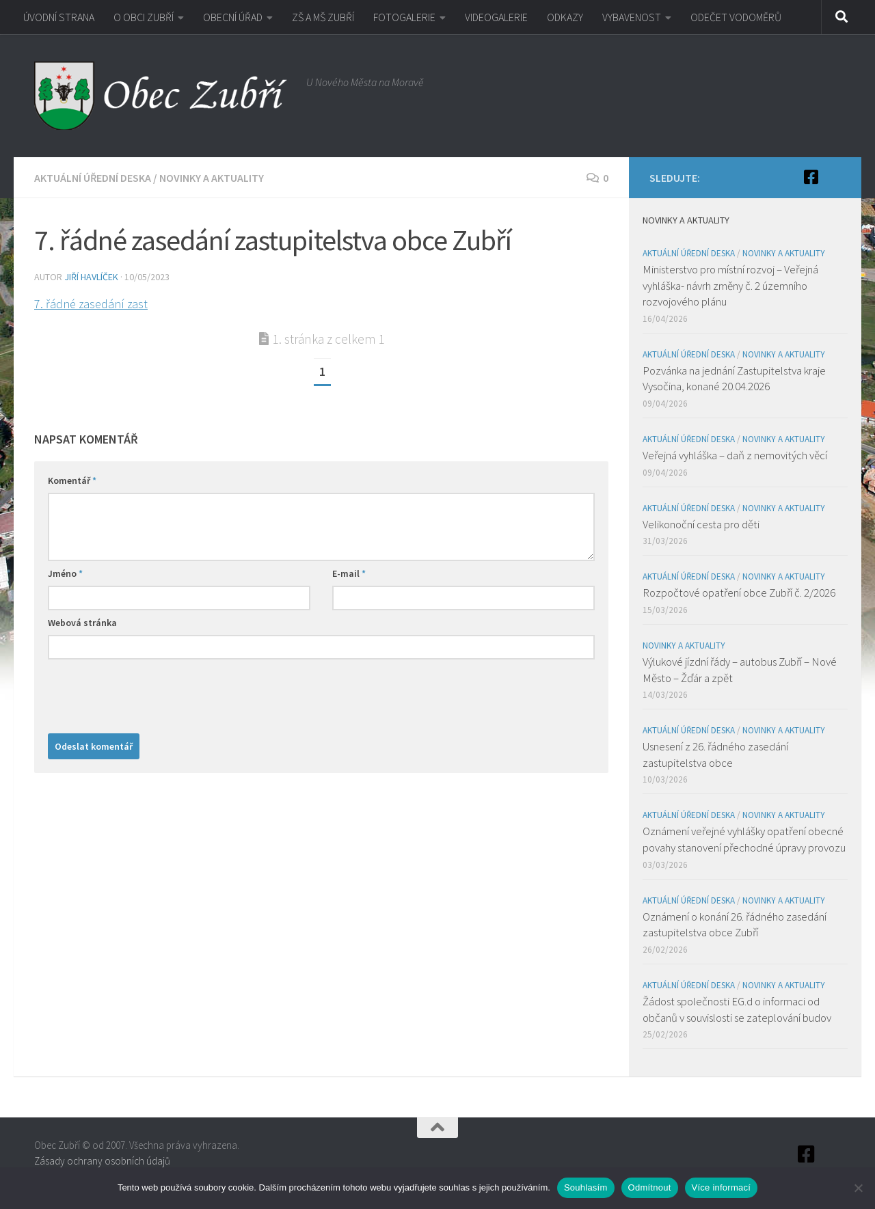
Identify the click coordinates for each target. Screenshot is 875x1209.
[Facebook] (811, 177)
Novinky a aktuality (211, 178)
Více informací (721, 1187)
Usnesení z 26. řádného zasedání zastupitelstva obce (715, 754)
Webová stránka (82, 622)
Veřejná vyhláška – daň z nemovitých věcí (735, 455)
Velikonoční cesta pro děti (701, 524)
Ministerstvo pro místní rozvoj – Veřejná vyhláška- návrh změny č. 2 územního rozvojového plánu (730, 285)
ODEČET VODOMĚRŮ (735, 17)
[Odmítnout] (858, 1188)
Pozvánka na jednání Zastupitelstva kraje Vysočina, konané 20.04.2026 (734, 378)
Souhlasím (586, 1187)
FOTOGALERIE (404, 17)
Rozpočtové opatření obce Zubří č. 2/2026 (739, 592)
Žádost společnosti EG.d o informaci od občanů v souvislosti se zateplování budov (737, 1009)
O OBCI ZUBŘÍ (143, 17)
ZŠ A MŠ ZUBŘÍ (323, 17)
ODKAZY (565, 17)
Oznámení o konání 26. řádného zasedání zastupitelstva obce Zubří (734, 924)
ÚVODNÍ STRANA (58, 17)
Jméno (65, 573)
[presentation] (152, 693)
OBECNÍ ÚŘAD (232, 17)
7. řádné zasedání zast (91, 304)
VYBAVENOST (631, 17)
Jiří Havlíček (91, 277)
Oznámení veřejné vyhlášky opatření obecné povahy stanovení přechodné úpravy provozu (744, 839)
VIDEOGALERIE (496, 17)
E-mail (349, 573)
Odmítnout (649, 1187)
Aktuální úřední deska (92, 178)
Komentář (72, 480)
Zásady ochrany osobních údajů (102, 1160)
